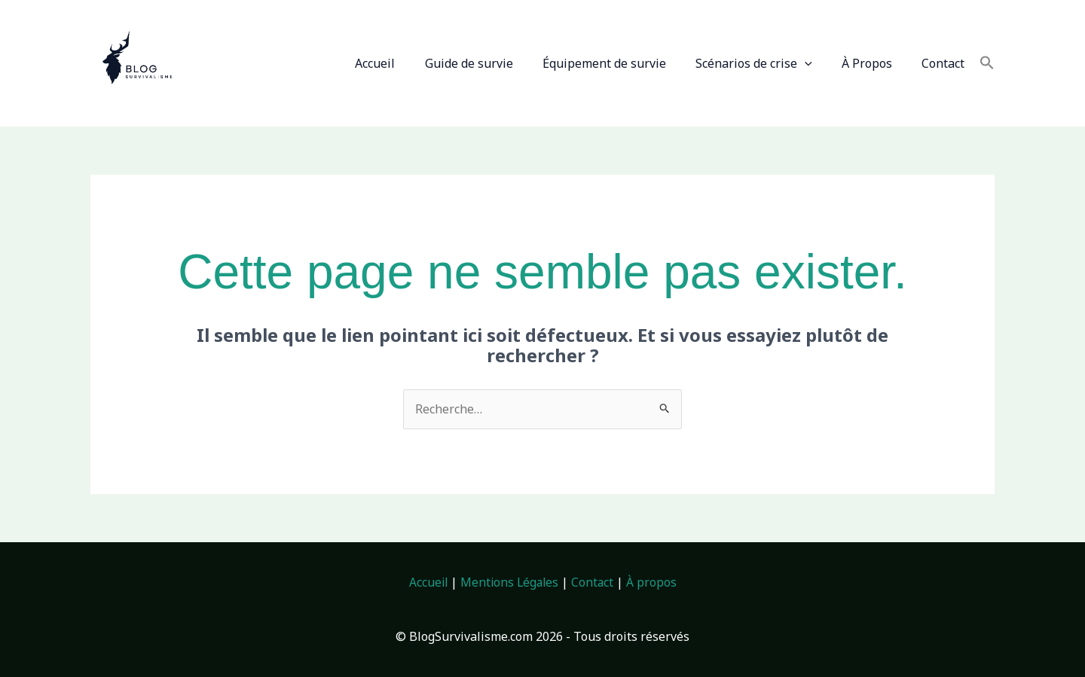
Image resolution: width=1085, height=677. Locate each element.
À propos (653, 582)
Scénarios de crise (767, 63)
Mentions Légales (509, 582)
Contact (946, 63)
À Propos (875, 63)
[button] (818, 63)
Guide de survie (493, 63)
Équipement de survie (623, 63)
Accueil (405, 63)
